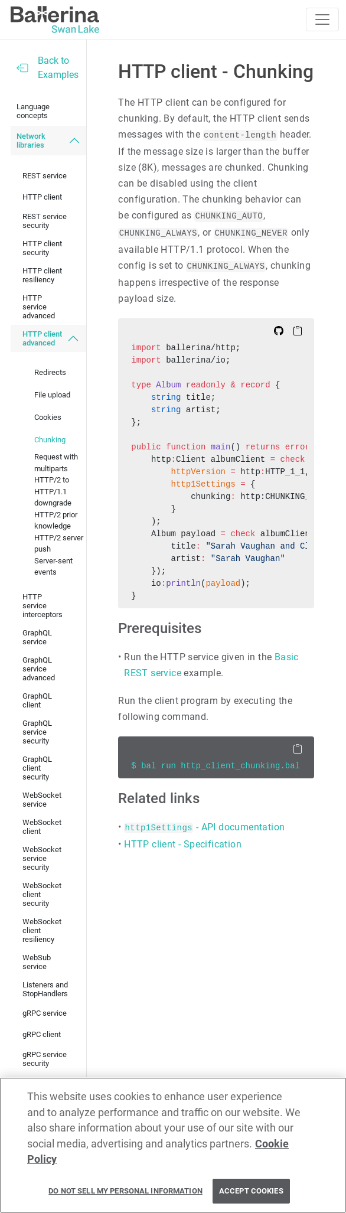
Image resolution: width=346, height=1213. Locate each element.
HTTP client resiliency (42, 275)
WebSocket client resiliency (41, 930)
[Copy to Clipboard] (297, 330)
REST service (44, 175)
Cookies (47, 417)
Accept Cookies (251, 1190)
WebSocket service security (41, 858)
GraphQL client (37, 700)
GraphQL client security (37, 768)
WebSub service (36, 962)
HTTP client (42, 197)
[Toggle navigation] (322, 19)
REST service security (44, 221)
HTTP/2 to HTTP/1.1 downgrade (52, 491)
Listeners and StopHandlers (45, 989)
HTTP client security (42, 248)
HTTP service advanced (38, 307)
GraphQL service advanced (38, 669)
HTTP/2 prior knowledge (55, 520)
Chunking (50, 439)
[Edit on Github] (278, 330)
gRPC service (44, 1013)
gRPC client (41, 1034)
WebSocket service (41, 799)
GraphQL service (37, 637)
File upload (52, 394)
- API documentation (204, 827)
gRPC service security (44, 1059)
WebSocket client (41, 827)
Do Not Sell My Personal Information (125, 1190)
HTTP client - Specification (182, 844)
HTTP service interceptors (42, 605)
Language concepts (33, 111)
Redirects (50, 372)
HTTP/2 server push (58, 543)
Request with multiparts (56, 462)
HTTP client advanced (42, 338)
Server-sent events (53, 566)
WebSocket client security (41, 894)
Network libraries (31, 140)
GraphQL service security (37, 732)
